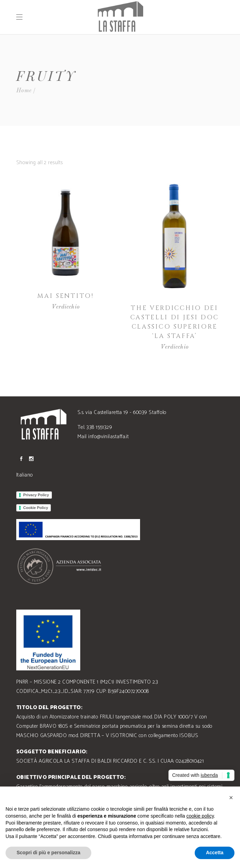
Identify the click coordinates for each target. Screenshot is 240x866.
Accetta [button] (214, 852)
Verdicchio (66, 307)
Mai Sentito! (65, 296)
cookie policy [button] (200, 816)
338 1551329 (99, 427)
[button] (231, 797)
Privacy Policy (36, 495)
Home (24, 91)
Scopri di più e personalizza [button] (48, 852)
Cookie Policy (35, 508)
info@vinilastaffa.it (108, 436)
